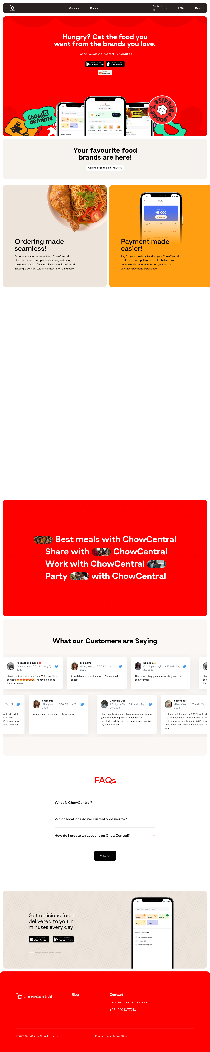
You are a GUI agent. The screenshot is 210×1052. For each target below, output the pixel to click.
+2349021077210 (123, 1010)
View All (105, 855)
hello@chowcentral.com (129, 1002)
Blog (75, 995)
